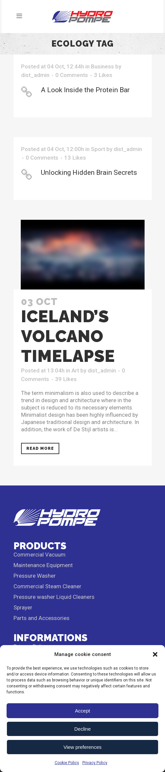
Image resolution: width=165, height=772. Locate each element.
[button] (155, 654)
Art (75, 370)
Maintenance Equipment (43, 565)
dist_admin (35, 75)
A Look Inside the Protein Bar (85, 90)
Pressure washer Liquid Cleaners (54, 597)
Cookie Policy (67, 762)
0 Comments (71, 75)
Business (102, 66)
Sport (98, 149)
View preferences (83, 747)
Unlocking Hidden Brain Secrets (89, 172)
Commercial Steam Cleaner (47, 586)
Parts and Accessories (41, 618)
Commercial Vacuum (40, 554)
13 (75, 157)
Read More (40, 448)
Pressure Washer (35, 575)
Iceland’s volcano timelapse (68, 336)
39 (66, 379)
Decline (82, 729)
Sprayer (23, 607)
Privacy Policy (94, 762)
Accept (82, 711)
